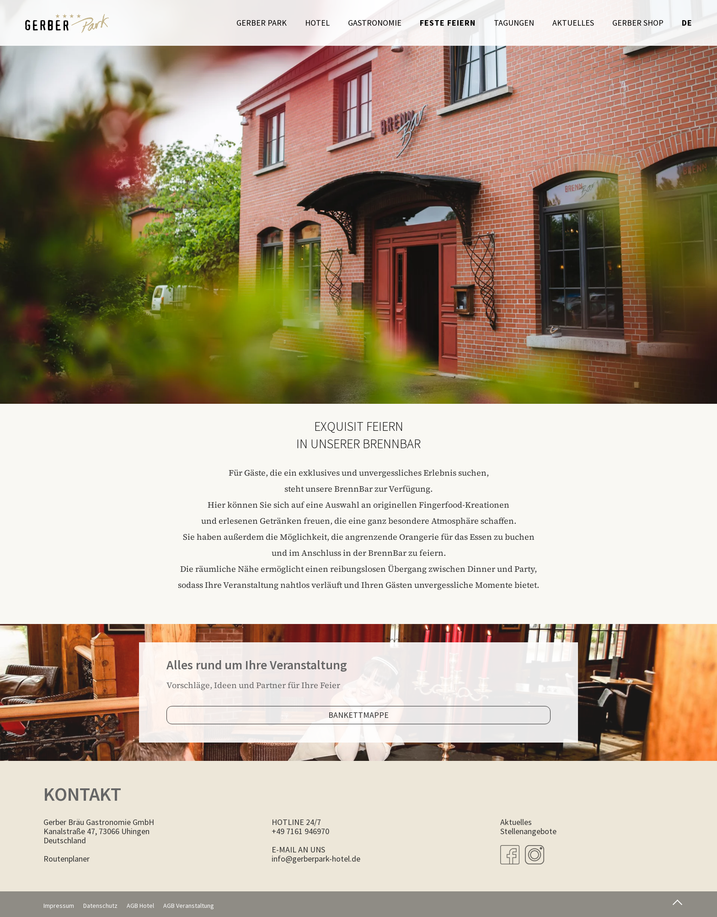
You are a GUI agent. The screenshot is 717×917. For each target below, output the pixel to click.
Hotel (317, 22)
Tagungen (514, 22)
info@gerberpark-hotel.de (316, 858)
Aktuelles (573, 22)
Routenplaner (66, 858)
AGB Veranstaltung (188, 905)
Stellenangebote (528, 831)
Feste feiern (448, 22)
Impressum (58, 905)
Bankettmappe (358, 715)
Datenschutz (100, 905)
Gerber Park (261, 22)
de (687, 22)
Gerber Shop (637, 22)
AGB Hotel (140, 905)
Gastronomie (374, 22)
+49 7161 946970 (300, 831)
